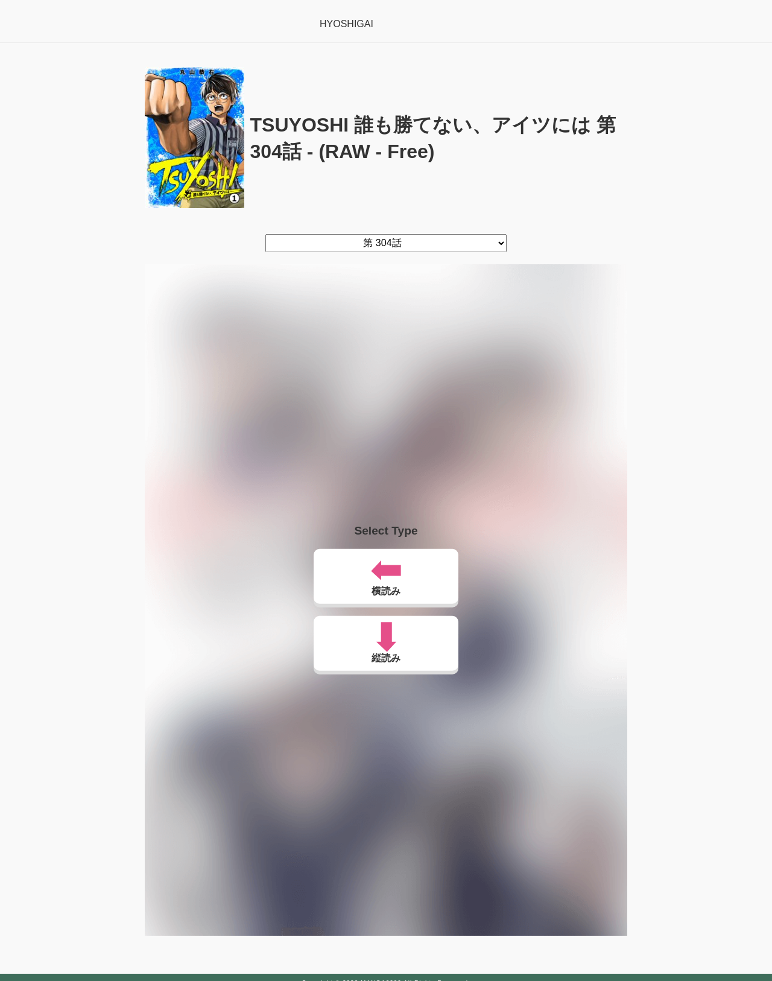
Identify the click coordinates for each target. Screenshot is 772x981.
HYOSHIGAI (346, 24)
